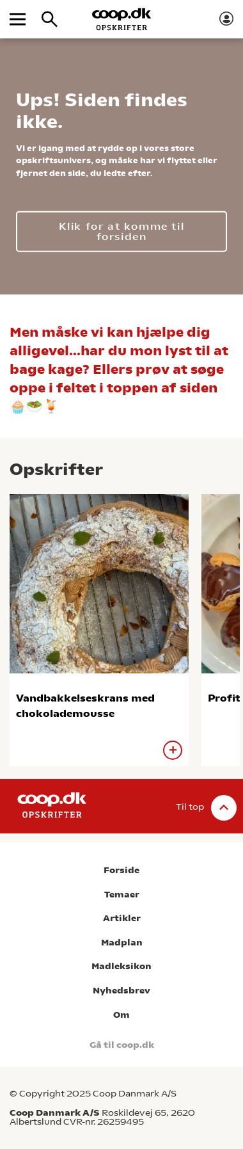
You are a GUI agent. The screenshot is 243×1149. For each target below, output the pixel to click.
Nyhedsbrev (121, 990)
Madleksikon (121, 966)
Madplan (122, 942)
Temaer (121, 894)
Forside (121, 870)
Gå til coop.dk (122, 1045)
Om (121, 1014)
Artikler (122, 918)
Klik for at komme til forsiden (122, 231)
